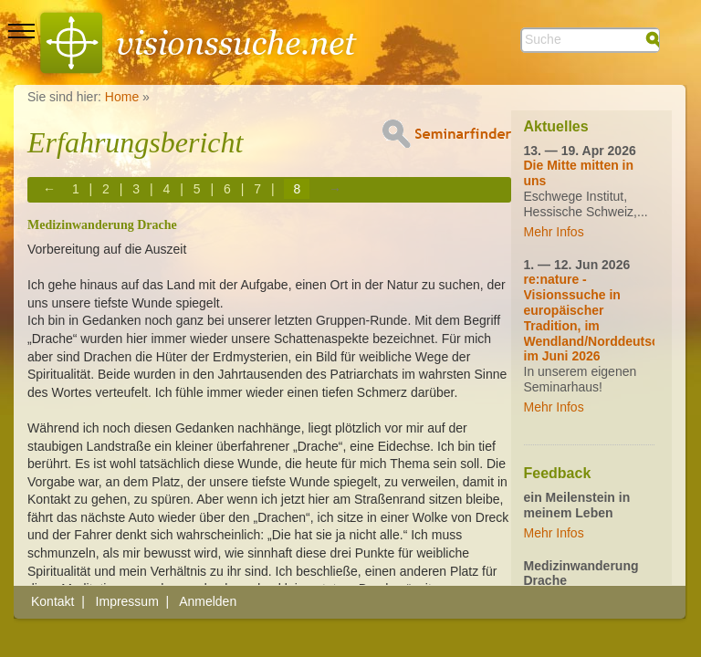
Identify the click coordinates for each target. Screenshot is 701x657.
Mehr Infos (554, 231)
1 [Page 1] (75, 189)
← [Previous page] (49, 189)
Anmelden (207, 601)
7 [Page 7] (257, 189)
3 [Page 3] (136, 189)
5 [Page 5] (197, 189)
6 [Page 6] (227, 189)
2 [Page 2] (106, 189)
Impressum (127, 601)
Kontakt (52, 601)
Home (122, 96)
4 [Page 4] (167, 189)
